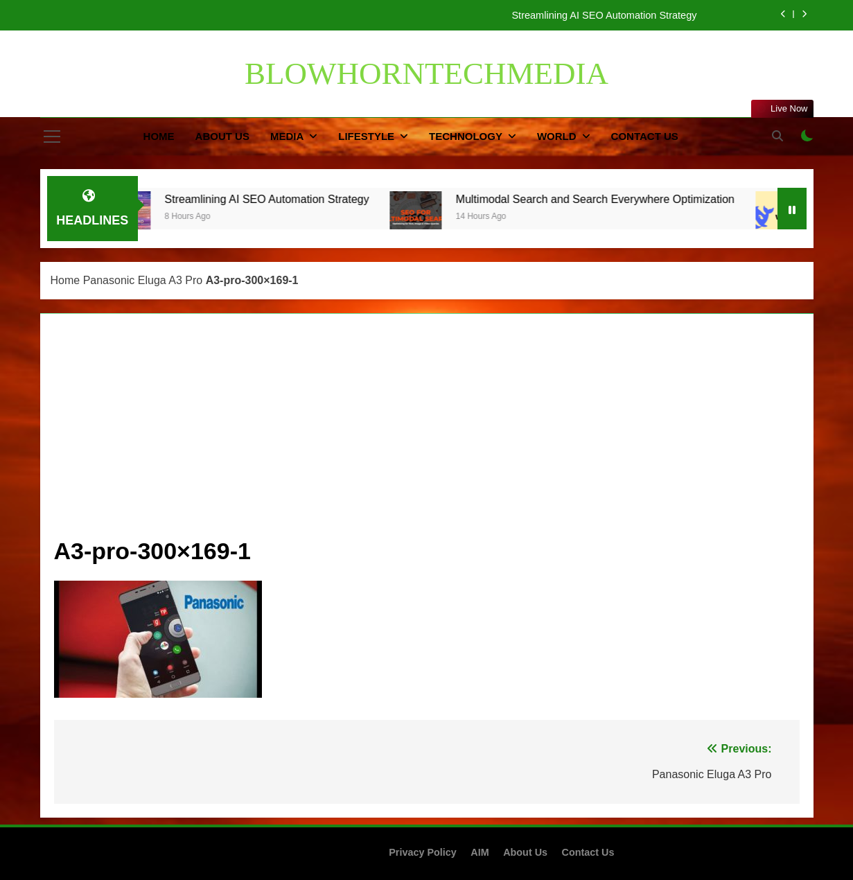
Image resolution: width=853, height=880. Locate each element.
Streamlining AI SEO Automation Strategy (603, 15)
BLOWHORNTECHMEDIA (426, 73)
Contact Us (644, 136)
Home (159, 136)
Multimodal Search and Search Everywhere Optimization (610, 199)
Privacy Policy (423, 852)
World (557, 136)
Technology (465, 136)
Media (287, 136)
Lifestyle (366, 136)
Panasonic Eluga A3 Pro (143, 280)
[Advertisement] (427, 432)
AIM (480, 852)
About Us (222, 136)
